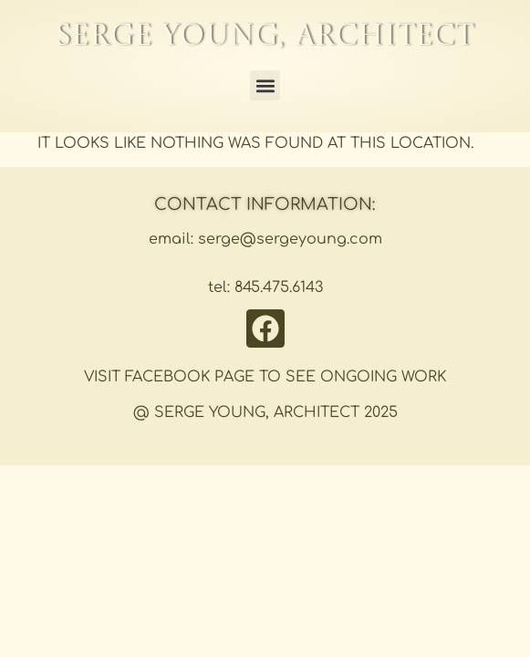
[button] (265, 85)
